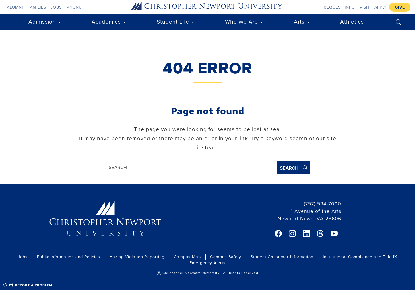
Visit (365, 7)
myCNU (74, 7)
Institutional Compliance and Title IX (360, 257)
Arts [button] (299, 21)
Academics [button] (106, 21)
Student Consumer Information (282, 257)
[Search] (190, 167)
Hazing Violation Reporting (137, 257)
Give (400, 7)
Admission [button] (42, 21)
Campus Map (187, 257)
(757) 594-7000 (322, 203)
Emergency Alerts (207, 263)
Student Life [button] (173, 21)
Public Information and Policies (68, 257)
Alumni (15, 7)
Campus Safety (225, 257)
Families (37, 7)
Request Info (339, 7)
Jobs (56, 7)
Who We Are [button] (241, 21)
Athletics (352, 21)
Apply (380, 7)
